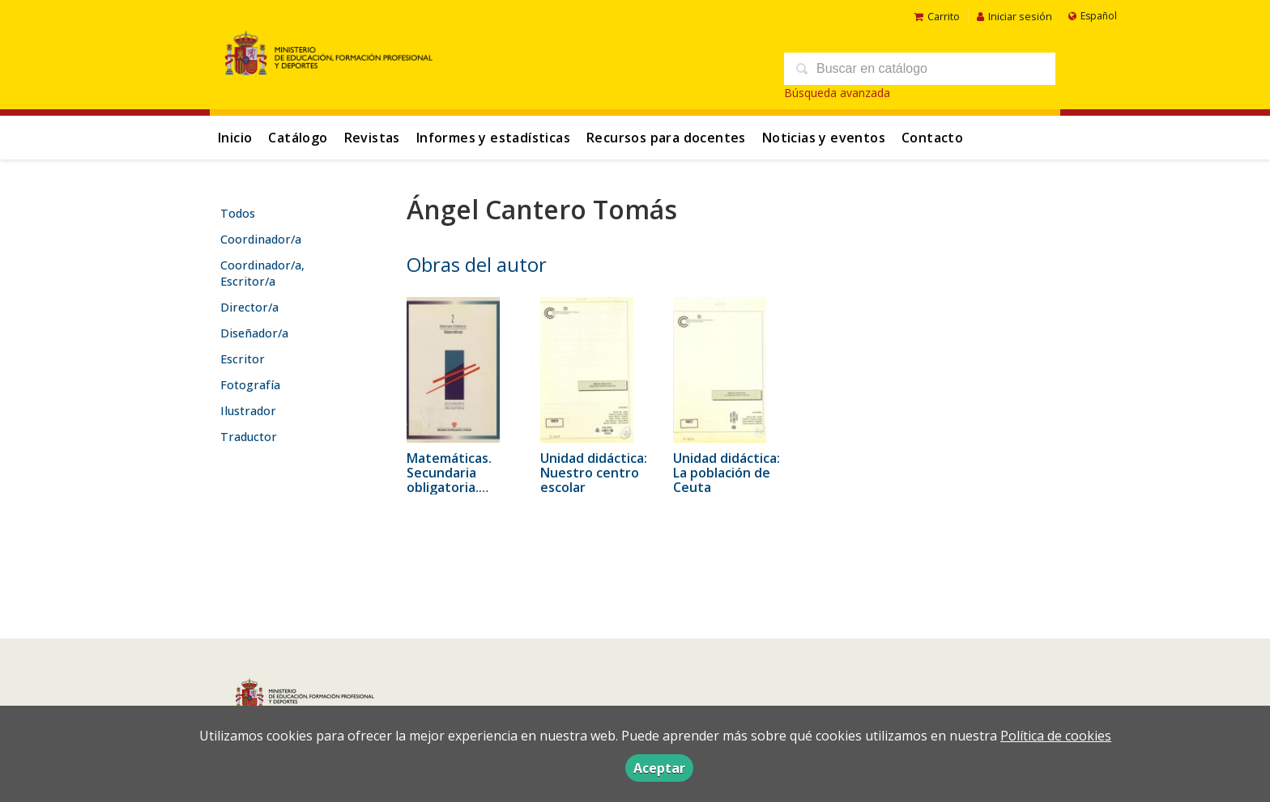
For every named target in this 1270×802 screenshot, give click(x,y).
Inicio (235, 137)
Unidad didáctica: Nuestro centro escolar (593, 472)
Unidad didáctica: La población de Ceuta (726, 472)
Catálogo (297, 137)
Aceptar (659, 768)
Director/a (249, 307)
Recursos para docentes (666, 137)
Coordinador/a (260, 239)
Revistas (372, 137)
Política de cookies (1055, 736)
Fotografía (250, 385)
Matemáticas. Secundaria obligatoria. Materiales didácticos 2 (449, 487)
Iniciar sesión (1014, 16)
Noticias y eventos (823, 137)
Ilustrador (248, 410)
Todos (237, 213)
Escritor (242, 359)
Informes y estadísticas (493, 137)
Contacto (932, 137)
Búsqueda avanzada (837, 92)
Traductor (248, 436)
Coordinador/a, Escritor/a (262, 273)
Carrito (937, 16)
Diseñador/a (254, 333)
